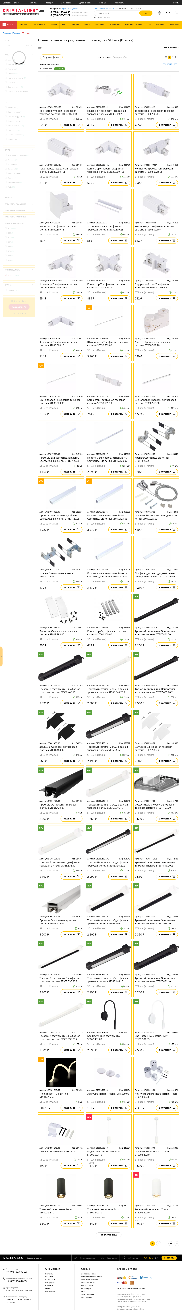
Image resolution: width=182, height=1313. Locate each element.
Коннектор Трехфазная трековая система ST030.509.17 (106, 286)
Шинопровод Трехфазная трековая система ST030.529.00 (60, 401)
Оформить (169, 1258)
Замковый (13, 169)
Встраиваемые (16, 126)
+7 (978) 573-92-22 (69, 15)
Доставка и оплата (11, 2)
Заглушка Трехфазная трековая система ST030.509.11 (58, 228)
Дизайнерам (85, 2)
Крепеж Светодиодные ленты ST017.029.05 (152, 459)
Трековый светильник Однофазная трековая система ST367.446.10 (60, 690)
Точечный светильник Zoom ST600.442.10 (103, 1211)
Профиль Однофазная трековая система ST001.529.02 (58, 922)
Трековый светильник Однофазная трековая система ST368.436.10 (107, 748)
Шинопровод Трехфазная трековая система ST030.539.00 (107, 343)
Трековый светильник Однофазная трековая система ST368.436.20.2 (107, 864)
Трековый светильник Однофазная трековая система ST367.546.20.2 (155, 864)
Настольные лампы (17, 78)
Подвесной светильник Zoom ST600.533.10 (104, 1153)
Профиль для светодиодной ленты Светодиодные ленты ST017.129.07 (107, 459)
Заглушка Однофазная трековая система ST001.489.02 (58, 748)
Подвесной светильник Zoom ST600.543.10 (152, 1153)
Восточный (13, 164)
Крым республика (70, 9)
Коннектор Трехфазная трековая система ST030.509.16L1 (154, 170)
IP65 (11, 256)
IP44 (11, 247)
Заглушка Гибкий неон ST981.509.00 (108, 1093)
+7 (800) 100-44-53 (69, 12)
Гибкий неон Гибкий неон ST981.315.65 (54, 1095)
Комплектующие (16, 64)
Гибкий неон (14, 130)
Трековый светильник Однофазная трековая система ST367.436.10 (155, 979)
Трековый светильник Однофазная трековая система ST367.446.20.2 (155, 633)
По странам (50, 1279)
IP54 (11, 251)
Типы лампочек (87, 1294)
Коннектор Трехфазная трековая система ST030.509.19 (106, 401)
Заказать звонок (34, 1258)
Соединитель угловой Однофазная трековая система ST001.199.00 (155, 806)
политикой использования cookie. (132, 1301)
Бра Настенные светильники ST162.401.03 (103, 1037)
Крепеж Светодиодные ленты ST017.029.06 (57, 575)
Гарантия (33, 2)
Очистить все (170, 64)
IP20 (12, 228)
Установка (66, 2)
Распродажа (50, 1282)
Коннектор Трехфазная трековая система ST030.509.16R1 (58, 286)
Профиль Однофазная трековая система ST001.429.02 (58, 806)
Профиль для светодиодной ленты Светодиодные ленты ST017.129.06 (107, 517)
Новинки (49, 1285)
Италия (13, 290)
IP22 (11, 237)
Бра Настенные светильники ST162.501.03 (151, 1037)
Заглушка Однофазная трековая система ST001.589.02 (153, 748)
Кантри (12, 178)
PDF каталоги (86, 1297)
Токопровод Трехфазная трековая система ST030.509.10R (154, 228)
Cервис (85, 1268)
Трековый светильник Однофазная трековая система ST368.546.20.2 (107, 690)
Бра (11, 60)
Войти (176, 2)
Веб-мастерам (87, 1285)
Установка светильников (91, 1277)
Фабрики (49, 1277)
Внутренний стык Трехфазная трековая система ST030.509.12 (153, 286)
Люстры (13, 73)
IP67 (10, 260)
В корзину (71, 125)
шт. (148, 1257)
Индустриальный (16, 173)
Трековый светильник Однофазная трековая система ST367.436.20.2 (155, 690)
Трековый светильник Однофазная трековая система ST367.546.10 (107, 922)
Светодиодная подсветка (19, 91)
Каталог (9, 24)
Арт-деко (13, 160)
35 (171, 1243)
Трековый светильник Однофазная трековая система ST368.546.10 (107, 806)
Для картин (14, 139)
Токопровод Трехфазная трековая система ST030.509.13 (154, 112)
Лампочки (13, 69)
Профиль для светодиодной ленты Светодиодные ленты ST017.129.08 (60, 459)
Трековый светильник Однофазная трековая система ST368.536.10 (60, 864)
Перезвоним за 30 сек (104, 8)
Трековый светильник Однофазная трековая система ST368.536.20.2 (60, 1037)
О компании (52, 1268)
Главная (7, 33)
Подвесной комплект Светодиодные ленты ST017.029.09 (156, 517)
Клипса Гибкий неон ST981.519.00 (59, 1151)
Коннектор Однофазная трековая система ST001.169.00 (106, 633)
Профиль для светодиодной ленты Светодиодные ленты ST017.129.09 (107, 575)
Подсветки (14, 82)
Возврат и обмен (88, 1282)
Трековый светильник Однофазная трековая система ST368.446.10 (107, 979)
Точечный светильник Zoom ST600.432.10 (56, 1211)
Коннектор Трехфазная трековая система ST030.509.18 (58, 343)
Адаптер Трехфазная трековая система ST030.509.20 (152, 343)
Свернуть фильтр (51, 57)
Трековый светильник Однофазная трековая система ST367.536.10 (155, 922)
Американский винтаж (18, 155)
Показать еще (109, 1235)
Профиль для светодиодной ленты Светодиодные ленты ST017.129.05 (60, 517)
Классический (15, 182)
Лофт (11, 187)
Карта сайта (50, 1291)
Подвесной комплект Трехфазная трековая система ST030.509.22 (106, 112)
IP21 (10, 233)
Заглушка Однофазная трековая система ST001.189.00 (58, 633)
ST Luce (59, 69)
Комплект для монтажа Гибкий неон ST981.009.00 (156, 1095)
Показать (19, 307)
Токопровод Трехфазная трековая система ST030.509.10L (59, 170)
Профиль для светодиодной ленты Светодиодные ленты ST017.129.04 (155, 575)
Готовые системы (16, 135)
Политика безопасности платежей (131, 1288)
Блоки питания (15, 112)
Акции (47, 1288)
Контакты (119, 2)
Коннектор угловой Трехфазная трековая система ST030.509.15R (58, 112)
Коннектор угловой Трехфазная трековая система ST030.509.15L (105, 170)
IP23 (10, 242)
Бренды (103, 2)
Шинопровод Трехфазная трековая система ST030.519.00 (155, 401)
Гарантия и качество (89, 1279)
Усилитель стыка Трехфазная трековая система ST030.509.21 (105, 228)
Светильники (15, 87)
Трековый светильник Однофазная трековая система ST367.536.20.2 (60, 979)
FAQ (82, 1291)
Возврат (49, 2)
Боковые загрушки (16, 117)
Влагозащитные (15, 121)
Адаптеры (13, 107)
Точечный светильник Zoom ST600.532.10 (151, 1211)
